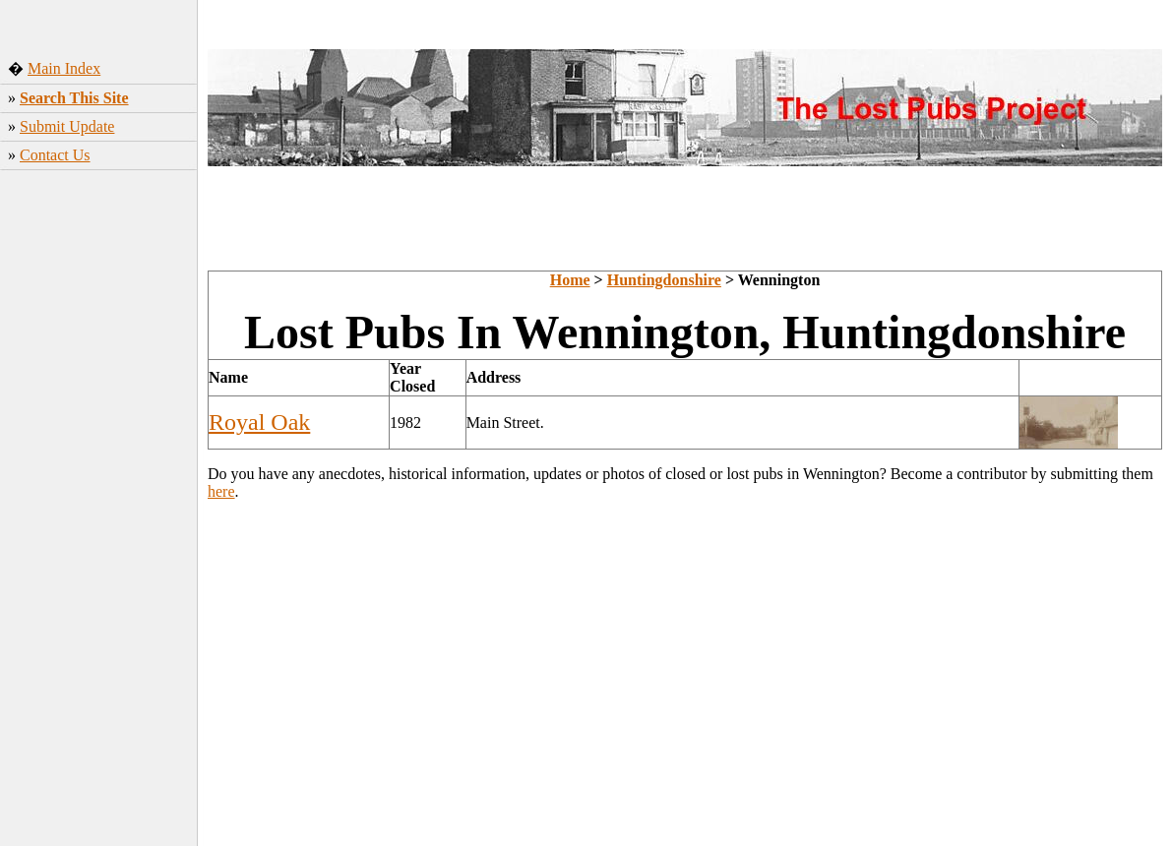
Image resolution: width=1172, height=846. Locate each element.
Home (570, 280)
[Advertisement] (99, 519)
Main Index (64, 68)
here (221, 491)
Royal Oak (259, 422)
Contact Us (55, 155)
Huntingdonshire (664, 280)
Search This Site (74, 98)
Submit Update (67, 126)
